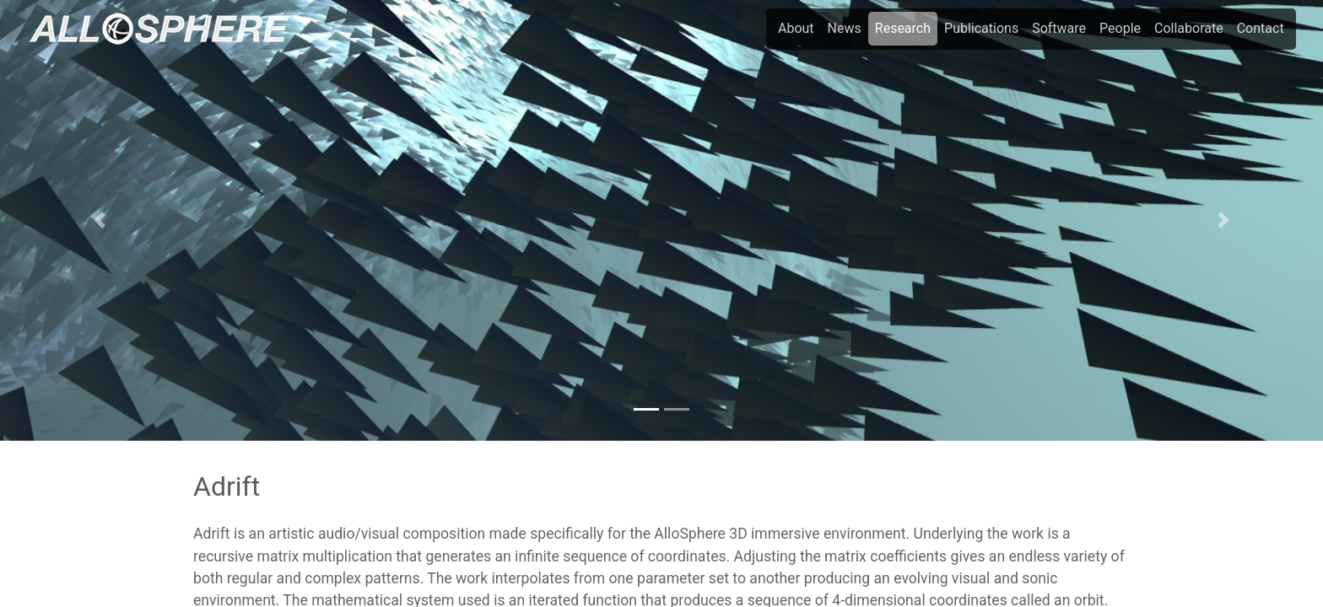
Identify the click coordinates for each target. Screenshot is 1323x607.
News (844, 28)
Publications (981, 28)
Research (903, 28)
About (796, 28)
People (1120, 28)
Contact (1260, 28)
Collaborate (1188, 28)
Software (1059, 28)
